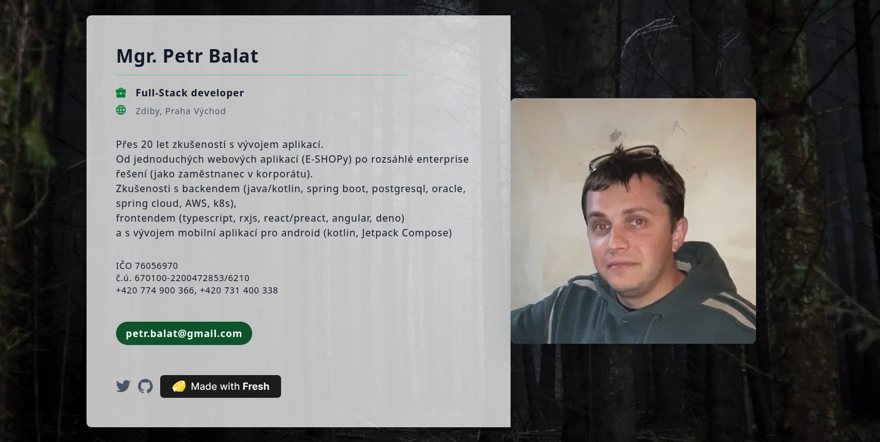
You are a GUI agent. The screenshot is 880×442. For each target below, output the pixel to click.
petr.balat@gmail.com (184, 333)
